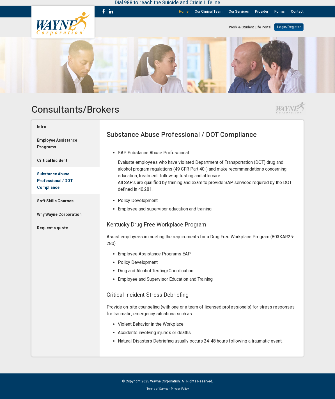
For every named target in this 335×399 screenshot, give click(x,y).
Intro (41, 127)
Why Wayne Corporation (59, 214)
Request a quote (52, 228)
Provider (261, 11)
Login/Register (289, 27)
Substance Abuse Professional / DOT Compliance (55, 181)
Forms (279, 11)
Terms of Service (157, 389)
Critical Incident (52, 161)
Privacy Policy (180, 389)
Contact (297, 11)
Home (184, 11)
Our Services (239, 11)
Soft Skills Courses (55, 201)
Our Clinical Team (208, 11)
